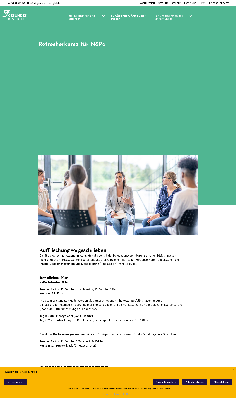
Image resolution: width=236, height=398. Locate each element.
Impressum (108, 394)
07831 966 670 (16, 3)
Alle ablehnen (221, 381)
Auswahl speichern (166, 381)
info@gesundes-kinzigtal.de (43, 3)
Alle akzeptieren (195, 381)
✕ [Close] (233, 370)
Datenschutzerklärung (123, 394)
